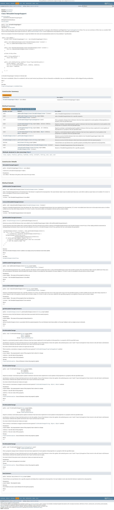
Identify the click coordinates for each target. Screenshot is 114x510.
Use (21, 3)
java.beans (9, 11)
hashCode (26, 154)
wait (47, 154)
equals (9, 154)
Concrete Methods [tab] (29, 109)
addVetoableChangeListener (25, 113)
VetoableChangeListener (39, 113)
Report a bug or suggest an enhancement (10, 502)
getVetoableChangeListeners (25, 135)
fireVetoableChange (23, 119)
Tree (24, 3)
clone (4, 154)
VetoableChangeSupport (9, 99)
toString (42, 154)
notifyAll (36, 154)
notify (31, 154)
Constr (15, 6)
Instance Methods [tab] (17, 109)
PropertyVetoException (27, 337)
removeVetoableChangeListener (26, 145)
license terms (71, 0)
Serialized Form (18, 86)
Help (37, 3)
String (34, 116)
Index (33, 3)
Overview (2, 3)
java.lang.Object (5, 16)
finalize (14, 154)
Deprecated (29, 3)
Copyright (3, 506)
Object (8, 26)
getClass (20, 154)
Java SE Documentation (34, 503)
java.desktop (9, 9)
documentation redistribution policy (34, 507)
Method (19, 6)
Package (13, 3)
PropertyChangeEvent (34, 119)
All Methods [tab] (6, 109)
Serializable (4, 21)
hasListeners (21, 142)
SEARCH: (80, 6)
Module (8, 3)
